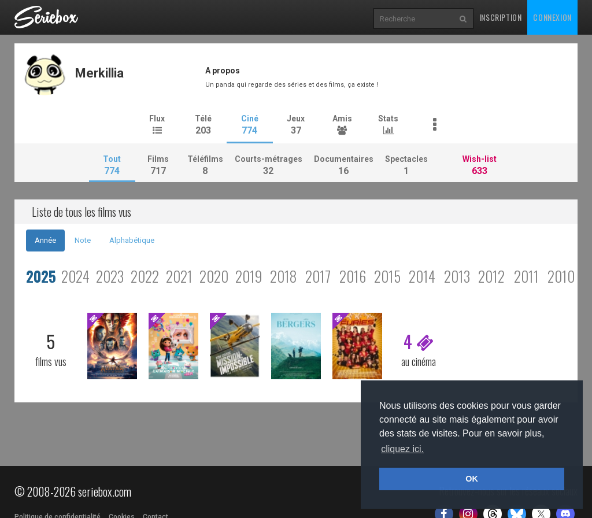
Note (83, 240)
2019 (248, 276)
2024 (75, 276)
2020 (213, 276)
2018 (283, 276)
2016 (352, 276)
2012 (491, 276)
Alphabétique (131, 240)
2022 (145, 276)
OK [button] (471, 478)
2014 (422, 276)
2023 (110, 276)
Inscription (500, 17)
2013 (457, 276)
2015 (387, 276)
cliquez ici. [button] (402, 449)
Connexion (552, 17)
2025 (41, 276)
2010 (561, 276)
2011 (526, 276)
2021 (179, 276)
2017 (318, 276)
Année (45, 240)
